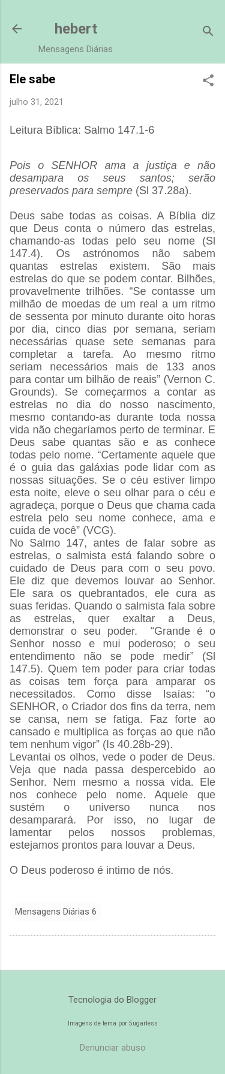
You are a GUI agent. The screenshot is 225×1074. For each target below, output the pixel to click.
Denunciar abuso (113, 1047)
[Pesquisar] (208, 32)
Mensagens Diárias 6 (56, 911)
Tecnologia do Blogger (112, 999)
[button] (208, 81)
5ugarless (143, 1023)
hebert (76, 28)
